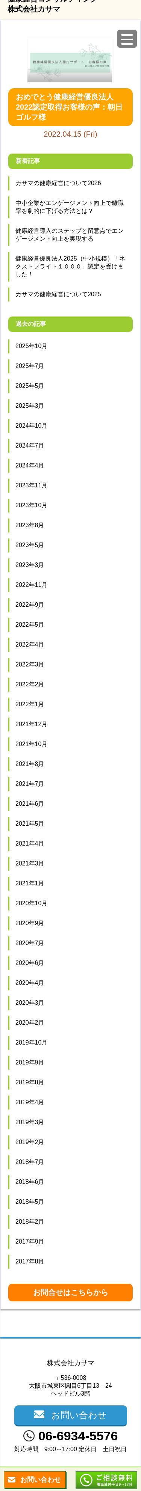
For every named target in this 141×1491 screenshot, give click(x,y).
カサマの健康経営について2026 (58, 183)
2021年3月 (29, 863)
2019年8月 (29, 1082)
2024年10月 (31, 425)
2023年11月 (31, 485)
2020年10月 (31, 903)
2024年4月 (29, 465)
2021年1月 (29, 883)
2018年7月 (29, 1162)
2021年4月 (29, 843)
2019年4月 (29, 1102)
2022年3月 (29, 664)
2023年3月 (29, 565)
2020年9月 (29, 923)
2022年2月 (29, 684)
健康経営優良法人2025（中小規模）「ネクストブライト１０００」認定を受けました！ (70, 266)
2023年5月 (29, 545)
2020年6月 (29, 963)
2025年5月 (29, 386)
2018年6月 (29, 1182)
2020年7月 (29, 943)
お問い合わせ (40, 1479)
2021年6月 (29, 804)
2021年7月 (29, 784)
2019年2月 (29, 1142)
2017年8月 (29, 1261)
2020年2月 (29, 1022)
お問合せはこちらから (70, 1292)
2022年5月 (29, 624)
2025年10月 (31, 346)
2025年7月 (29, 366)
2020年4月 (29, 983)
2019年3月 (29, 1122)
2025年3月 (29, 406)
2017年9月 (29, 1241)
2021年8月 (29, 764)
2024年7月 (29, 445)
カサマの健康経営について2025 (58, 294)
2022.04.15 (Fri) (70, 113)
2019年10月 (31, 1042)
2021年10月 (31, 744)
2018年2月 (29, 1221)
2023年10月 (31, 505)
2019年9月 (29, 1062)
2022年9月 (29, 605)
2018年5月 (29, 1202)
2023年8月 (29, 525)
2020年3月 (29, 1003)
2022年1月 (29, 704)
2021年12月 (31, 724)
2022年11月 (31, 585)
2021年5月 (29, 823)
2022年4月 (29, 644)
